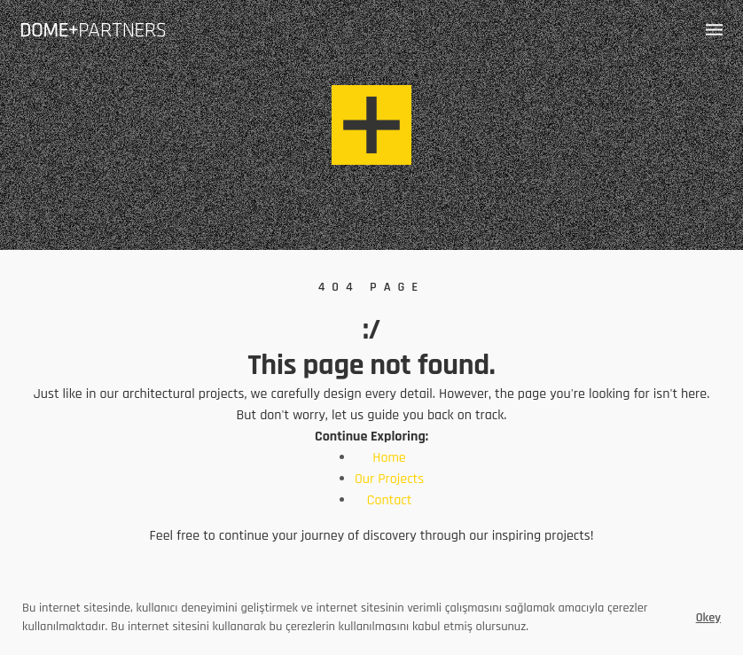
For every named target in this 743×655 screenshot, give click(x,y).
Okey (708, 618)
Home (388, 457)
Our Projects (389, 479)
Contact (389, 500)
